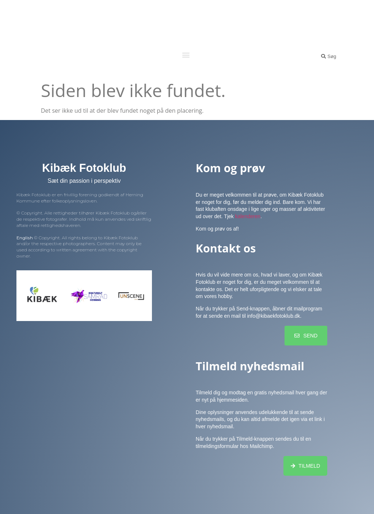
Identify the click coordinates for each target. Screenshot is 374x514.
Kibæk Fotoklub (186, 21)
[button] (186, 55)
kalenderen (247, 216)
